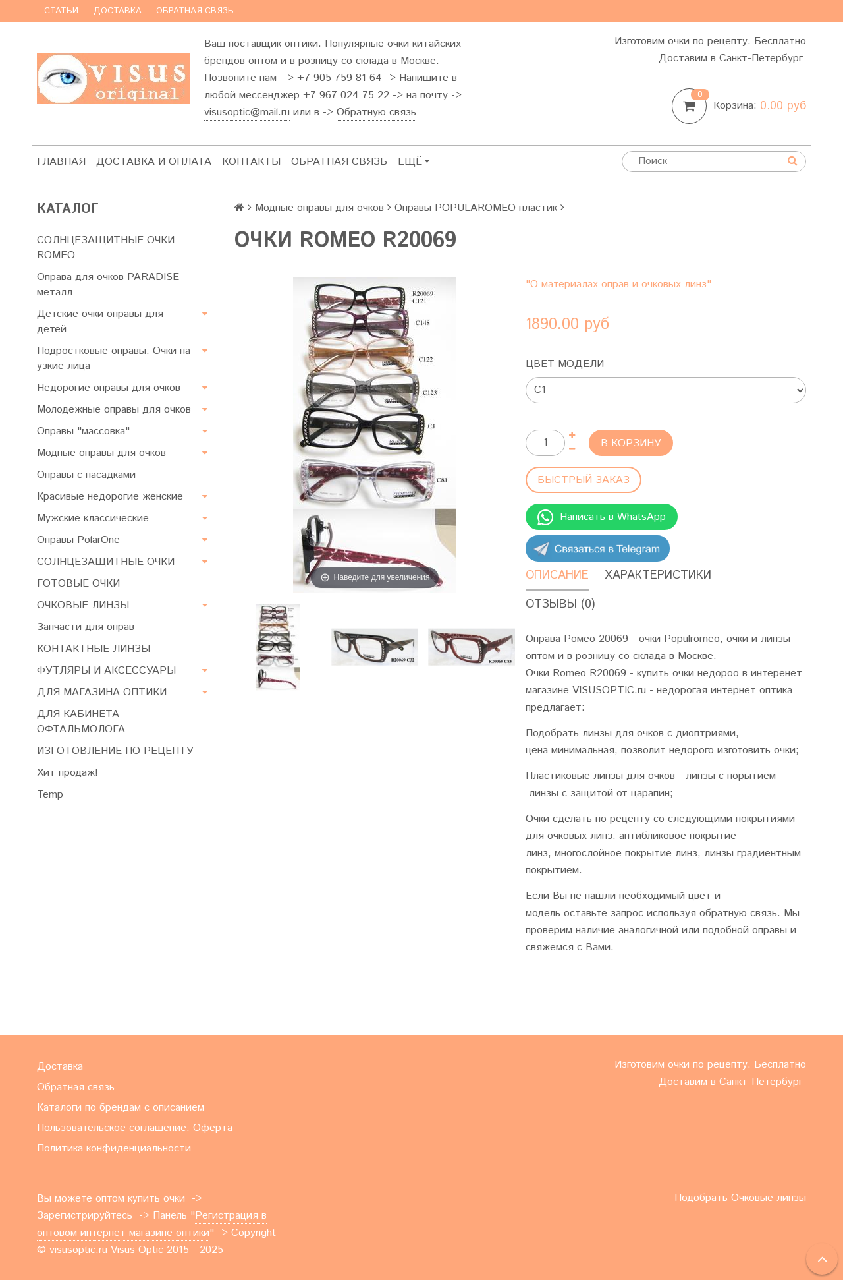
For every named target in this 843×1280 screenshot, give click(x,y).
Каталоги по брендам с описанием (120, 1107)
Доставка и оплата (153, 161)
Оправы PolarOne (78, 540)
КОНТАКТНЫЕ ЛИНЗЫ (93, 648)
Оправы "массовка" (83, 431)
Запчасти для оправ (85, 627)
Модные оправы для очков (101, 453)
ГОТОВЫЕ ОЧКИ (78, 583)
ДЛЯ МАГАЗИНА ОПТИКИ (102, 692)
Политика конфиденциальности (114, 1148)
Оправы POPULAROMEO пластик (475, 208)
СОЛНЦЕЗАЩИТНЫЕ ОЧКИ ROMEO (106, 248)
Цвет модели (565, 364)
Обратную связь (376, 112)
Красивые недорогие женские (110, 496)
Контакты (251, 161)
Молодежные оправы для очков (114, 409)
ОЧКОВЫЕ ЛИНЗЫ (83, 605)
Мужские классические (93, 518)
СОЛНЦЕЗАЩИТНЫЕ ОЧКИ (106, 561)
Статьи (61, 11)
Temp (50, 794)
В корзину (631, 443)
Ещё (413, 161)
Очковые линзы (768, 1198)
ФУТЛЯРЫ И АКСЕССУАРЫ (106, 670)
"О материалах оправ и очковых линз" (618, 284)
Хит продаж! (67, 772)
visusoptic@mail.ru (247, 112)
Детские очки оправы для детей (100, 321)
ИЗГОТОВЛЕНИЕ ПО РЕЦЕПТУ (115, 751)
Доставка (118, 11)
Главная (61, 161)
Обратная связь (195, 11)
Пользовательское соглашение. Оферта (134, 1128)
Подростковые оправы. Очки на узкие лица (113, 358)
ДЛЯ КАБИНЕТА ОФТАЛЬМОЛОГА (81, 722)
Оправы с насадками (86, 474)
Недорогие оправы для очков (108, 387)
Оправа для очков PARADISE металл (108, 285)
